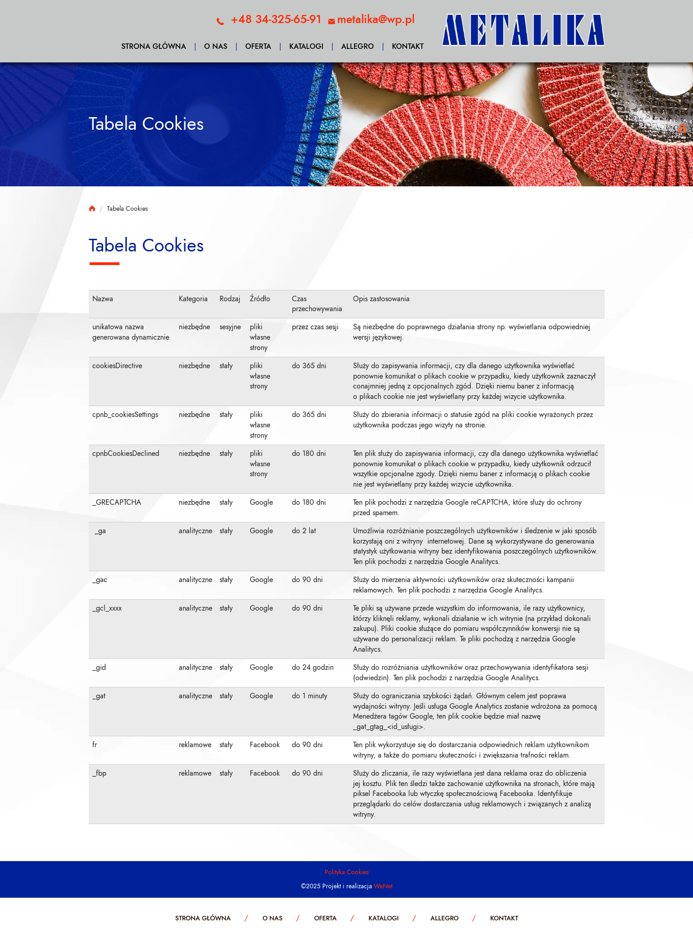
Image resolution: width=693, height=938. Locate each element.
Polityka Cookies (347, 872)
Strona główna (153, 46)
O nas (215, 46)
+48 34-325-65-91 (276, 19)
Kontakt (408, 46)
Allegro (357, 46)
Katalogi (306, 46)
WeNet (383, 886)
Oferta (258, 46)
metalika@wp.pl (376, 19)
